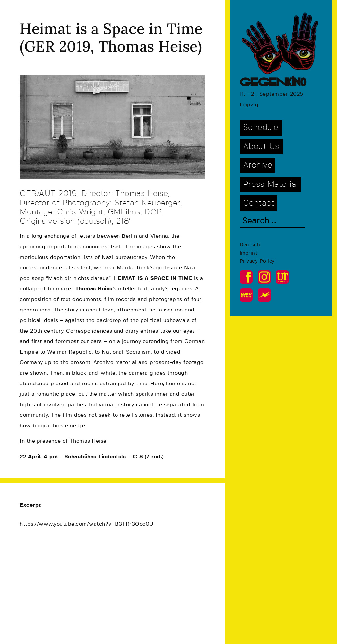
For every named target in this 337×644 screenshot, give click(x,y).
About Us (261, 146)
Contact (258, 203)
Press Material (270, 184)
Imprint (249, 253)
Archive (257, 165)
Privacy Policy (257, 261)
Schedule (261, 127)
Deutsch (250, 244)
